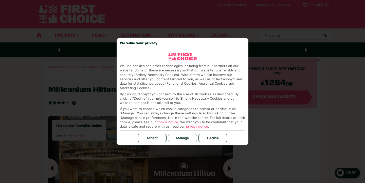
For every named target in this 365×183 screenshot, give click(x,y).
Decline (213, 138)
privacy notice (197, 126)
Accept (152, 138)
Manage (182, 138)
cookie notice (167, 122)
